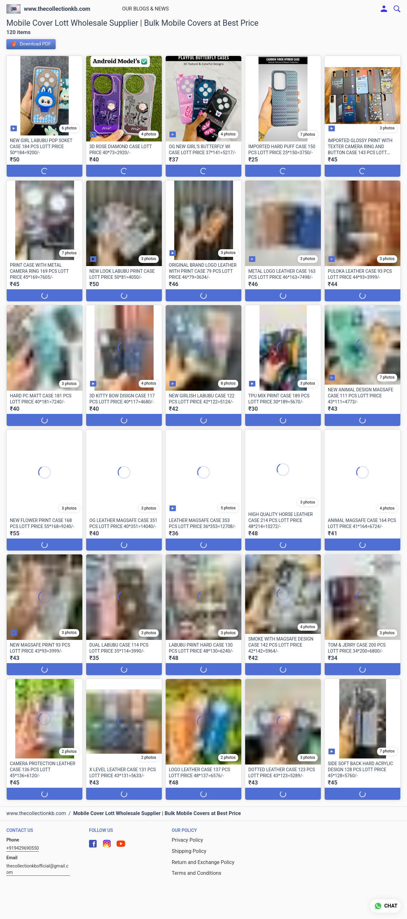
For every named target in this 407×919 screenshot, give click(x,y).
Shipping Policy (189, 851)
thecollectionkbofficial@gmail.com (37, 869)
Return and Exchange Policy (203, 862)
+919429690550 (22, 848)
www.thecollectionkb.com (57, 9)
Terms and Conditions (196, 873)
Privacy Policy (187, 840)
